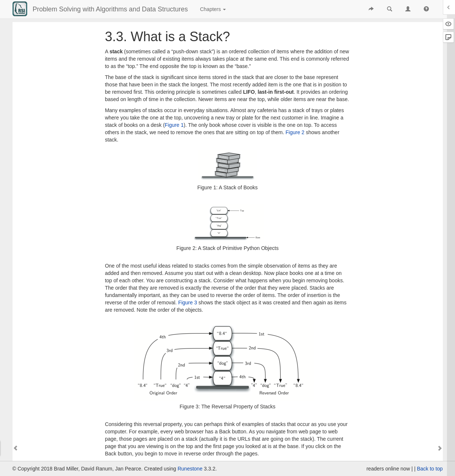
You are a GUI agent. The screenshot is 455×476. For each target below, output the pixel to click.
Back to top (429, 469)
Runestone (190, 469)
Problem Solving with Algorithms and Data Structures (110, 9)
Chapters (213, 9)
